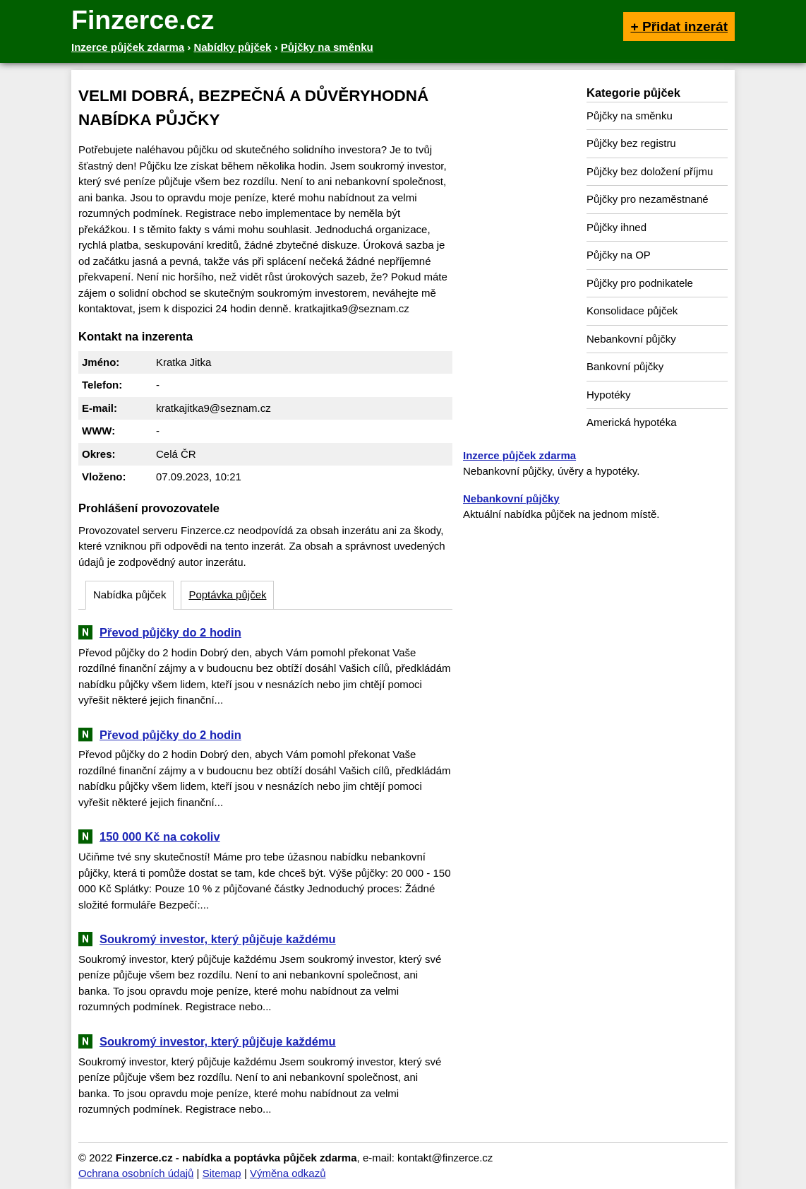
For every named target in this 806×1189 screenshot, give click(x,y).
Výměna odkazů (288, 1173)
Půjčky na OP (619, 255)
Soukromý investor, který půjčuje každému (218, 939)
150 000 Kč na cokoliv (160, 836)
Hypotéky (609, 395)
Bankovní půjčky (625, 366)
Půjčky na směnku (630, 116)
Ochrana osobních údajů (135, 1173)
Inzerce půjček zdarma (519, 455)
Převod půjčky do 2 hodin (170, 632)
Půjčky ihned (616, 227)
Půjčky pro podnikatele (640, 283)
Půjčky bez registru (631, 143)
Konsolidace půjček (632, 310)
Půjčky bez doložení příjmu (650, 171)
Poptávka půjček (227, 594)
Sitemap (222, 1173)
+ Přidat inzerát (679, 26)
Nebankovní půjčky (631, 339)
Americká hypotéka (632, 422)
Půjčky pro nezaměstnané (648, 199)
